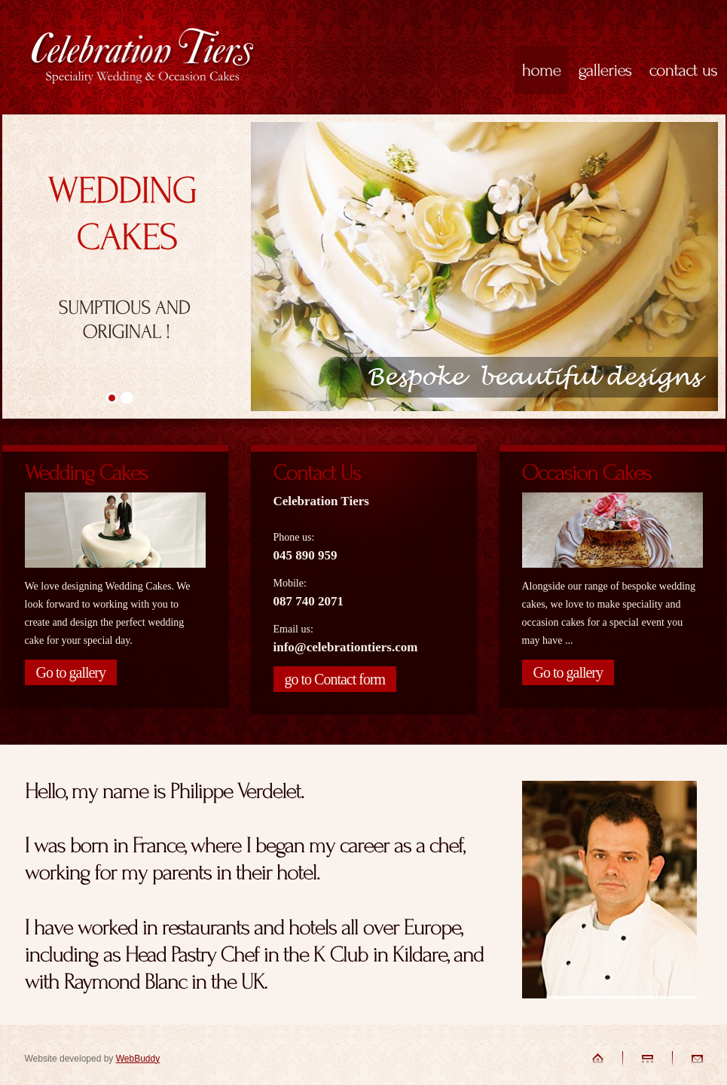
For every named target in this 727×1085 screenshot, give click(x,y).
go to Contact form (335, 679)
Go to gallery (71, 672)
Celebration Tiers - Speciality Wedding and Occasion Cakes (142, 58)
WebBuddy (138, 1058)
